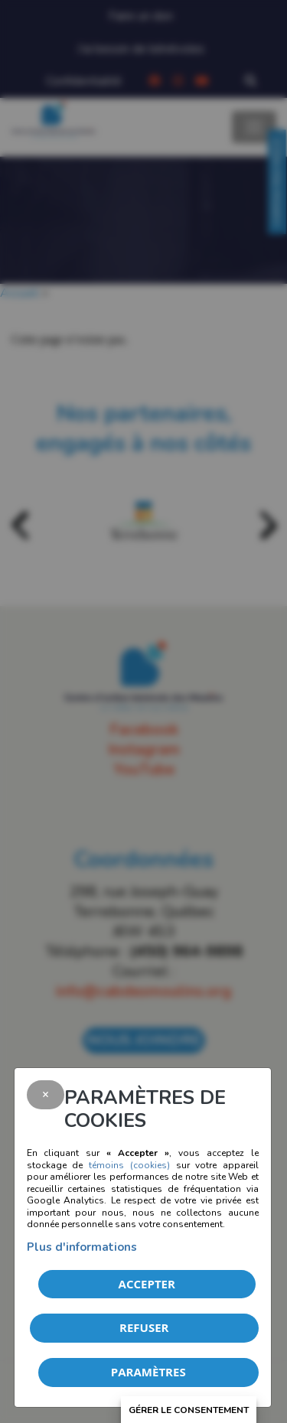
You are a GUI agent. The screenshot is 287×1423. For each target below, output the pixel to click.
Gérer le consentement (189, 1410)
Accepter (147, 1283)
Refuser (143, 1327)
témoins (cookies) (129, 1165)
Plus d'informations (82, 1247)
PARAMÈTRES (148, 1371)
